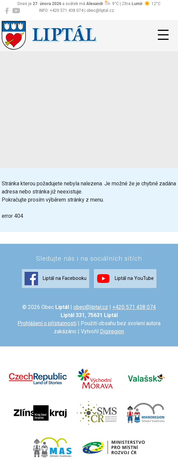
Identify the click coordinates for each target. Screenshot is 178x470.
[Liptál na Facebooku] (7, 11)
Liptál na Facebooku (55, 278)
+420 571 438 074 (134, 307)
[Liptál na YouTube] (16, 11)
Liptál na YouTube (125, 278)
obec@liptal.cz (90, 307)
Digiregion (112, 331)
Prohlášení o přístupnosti (46, 323)
